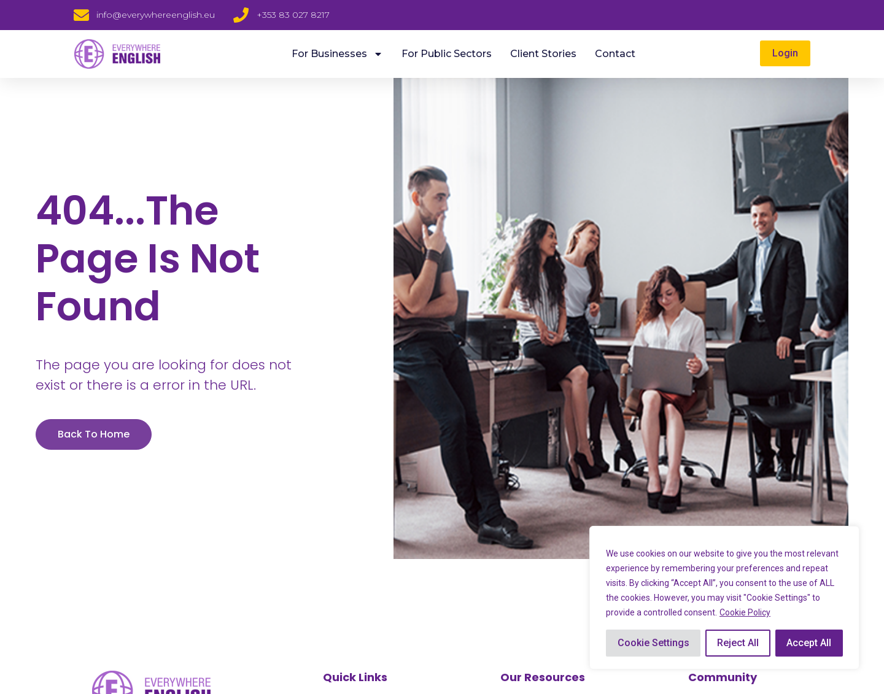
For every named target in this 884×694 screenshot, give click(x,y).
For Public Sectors (446, 54)
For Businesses (337, 54)
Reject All (738, 643)
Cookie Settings (653, 643)
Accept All (808, 643)
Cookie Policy (744, 612)
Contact (615, 54)
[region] (724, 597)
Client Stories (543, 54)
